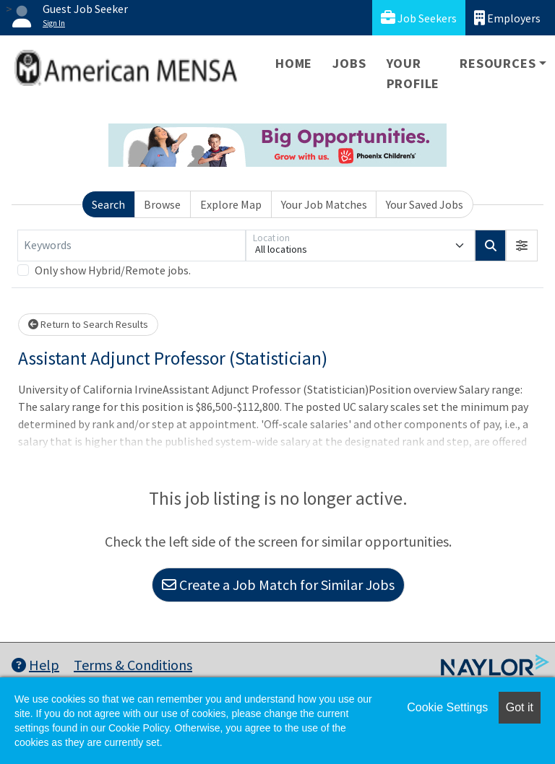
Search (108, 204)
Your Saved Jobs (424, 204)
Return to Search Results (88, 324)
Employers (507, 18)
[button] (522, 245)
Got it (519, 707)
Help (35, 665)
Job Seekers (419, 18)
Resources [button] (497, 63)
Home (293, 63)
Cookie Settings (447, 707)
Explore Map (231, 204)
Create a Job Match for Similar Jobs (278, 585)
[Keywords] (131, 245)
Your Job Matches (324, 204)
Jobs (349, 63)
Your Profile (413, 73)
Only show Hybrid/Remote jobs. (113, 270)
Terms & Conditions (133, 665)
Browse (162, 204)
